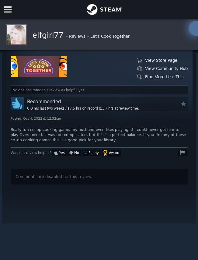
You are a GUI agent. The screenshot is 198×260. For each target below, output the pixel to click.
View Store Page (157, 60)
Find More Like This (160, 76)
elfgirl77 (49, 35)
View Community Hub (162, 68)
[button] (59, 152)
